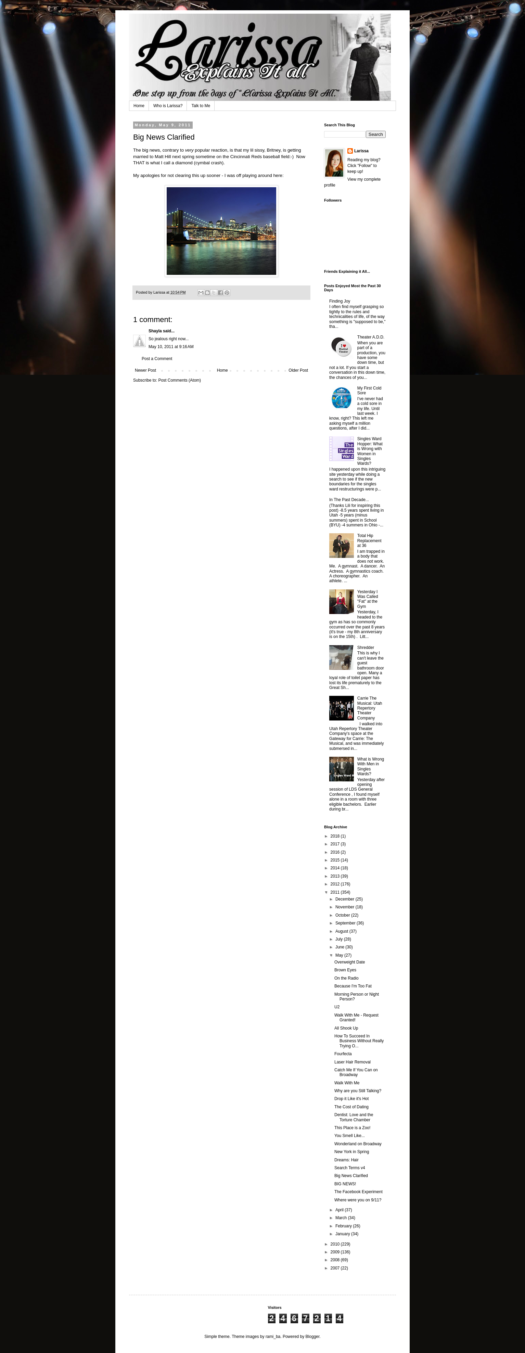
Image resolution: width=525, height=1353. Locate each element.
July (339, 939)
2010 (336, 1244)
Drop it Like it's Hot (351, 1098)
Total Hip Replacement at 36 (369, 540)
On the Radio (346, 978)
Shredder (365, 647)
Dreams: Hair (346, 1160)
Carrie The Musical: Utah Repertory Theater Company (369, 708)
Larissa (361, 151)
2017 (336, 844)
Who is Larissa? (167, 105)
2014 (336, 868)
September (346, 923)
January (343, 1233)
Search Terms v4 (349, 1167)
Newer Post (145, 370)
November (345, 907)
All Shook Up (346, 1028)
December (345, 899)
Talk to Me (200, 105)
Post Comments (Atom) (179, 380)
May (339, 955)
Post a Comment (157, 358)
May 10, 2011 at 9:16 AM (171, 346)
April (340, 1210)
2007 (336, 1268)
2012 (336, 884)
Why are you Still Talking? (357, 1090)
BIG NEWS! (345, 1184)
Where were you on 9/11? (357, 1200)
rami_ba (273, 1336)
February (344, 1226)
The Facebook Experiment (358, 1191)
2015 (336, 860)
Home (138, 105)
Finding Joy (339, 301)
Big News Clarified (351, 1175)
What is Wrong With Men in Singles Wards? (370, 766)
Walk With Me (347, 1083)
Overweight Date (349, 962)
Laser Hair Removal (352, 1062)
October (343, 915)
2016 (336, 852)
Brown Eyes (345, 970)
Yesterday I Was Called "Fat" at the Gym (367, 599)
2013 (336, 876)
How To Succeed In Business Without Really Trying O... (359, 1041)
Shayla (155, 331)
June (340, 947)
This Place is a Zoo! (352, 1127)
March (341, 1217)
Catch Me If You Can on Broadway (356, 1072)
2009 (336, 1252)
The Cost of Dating (351, 1107)
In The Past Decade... (349, 499)
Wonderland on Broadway (358, 1143)
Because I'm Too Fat (353, 986)
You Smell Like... (349, 1135)
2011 (336, 892)
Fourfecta (343, 1053)
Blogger (313, 1336)
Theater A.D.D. (370, 337)
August (342, 931)
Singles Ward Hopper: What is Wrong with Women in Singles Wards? (370, 451)
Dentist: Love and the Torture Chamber (353, 1117)
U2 (337, 1007)
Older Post (298, 370)
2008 (336, 1260)
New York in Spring (351, 1151)
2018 (336, 836)
